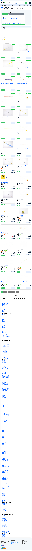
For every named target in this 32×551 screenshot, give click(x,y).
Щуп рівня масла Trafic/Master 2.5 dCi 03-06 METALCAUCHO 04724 (7, 199)
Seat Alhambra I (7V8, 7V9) (5, 486)
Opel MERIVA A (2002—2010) (6, 419)
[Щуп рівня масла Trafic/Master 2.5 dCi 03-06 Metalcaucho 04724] (8, 194)
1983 (9, 23)
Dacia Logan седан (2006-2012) (6, 337)
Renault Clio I (4, 451)
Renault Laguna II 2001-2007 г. (6, 463)
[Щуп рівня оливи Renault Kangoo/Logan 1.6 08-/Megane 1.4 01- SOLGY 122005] (8, 278)
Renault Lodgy (4, 466)
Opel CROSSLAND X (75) (5, 417)
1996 (14, 21)
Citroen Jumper (4, 329)
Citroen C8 (3, 325)
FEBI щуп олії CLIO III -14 (20, 248)
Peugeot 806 (4, 444)
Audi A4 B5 (3, 306)
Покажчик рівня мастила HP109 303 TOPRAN (23, 265)
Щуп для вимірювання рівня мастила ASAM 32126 (7, 67)
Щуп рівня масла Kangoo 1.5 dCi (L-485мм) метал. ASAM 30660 (7, 166)
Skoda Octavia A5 (4, 508)
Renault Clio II (4, 452)
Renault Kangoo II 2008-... (5, 461)
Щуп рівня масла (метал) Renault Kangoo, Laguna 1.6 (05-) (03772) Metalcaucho (22, 100)
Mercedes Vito (4, 400)
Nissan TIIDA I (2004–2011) (6, 410)
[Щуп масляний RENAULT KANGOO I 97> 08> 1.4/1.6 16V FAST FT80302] (8, 211)
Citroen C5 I (3, 323)
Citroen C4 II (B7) (4, 322)
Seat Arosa (3, 490)
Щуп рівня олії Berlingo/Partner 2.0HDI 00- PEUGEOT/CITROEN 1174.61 (7, 183)
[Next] (18, 293)
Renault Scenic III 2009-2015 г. (6, 479)
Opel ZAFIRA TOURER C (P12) (6, 426)
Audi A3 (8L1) (4, 303)
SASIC (3, 37)
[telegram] (1, 546)
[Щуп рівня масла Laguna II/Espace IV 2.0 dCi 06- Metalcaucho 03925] (23, 211)
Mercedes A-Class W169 (5, 377)
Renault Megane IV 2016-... (5, 475)
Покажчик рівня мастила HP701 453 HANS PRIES (23, 198)
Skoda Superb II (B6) (5, 513)
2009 (20, 20)
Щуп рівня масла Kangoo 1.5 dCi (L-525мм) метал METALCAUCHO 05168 (23, 51)
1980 (3, 23)
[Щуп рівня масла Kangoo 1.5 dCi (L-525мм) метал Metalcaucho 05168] (23, 47)
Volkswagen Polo (4, 526)
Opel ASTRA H (4, 414)
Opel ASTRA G (4, 413)
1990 (3, 21)
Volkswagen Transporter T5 (6, 532)
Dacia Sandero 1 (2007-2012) (6, 339)
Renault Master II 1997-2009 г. (6, 470)
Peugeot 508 (4, 442)
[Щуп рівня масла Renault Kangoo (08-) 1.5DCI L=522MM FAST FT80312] (8, 228)
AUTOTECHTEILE (5, 29)
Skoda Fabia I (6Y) (4, 504)
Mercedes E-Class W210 (5, 389)
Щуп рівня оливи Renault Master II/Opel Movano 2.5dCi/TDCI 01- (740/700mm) (23, 283)
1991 (5, 21)
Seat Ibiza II (3, 493)
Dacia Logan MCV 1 (4, 335)
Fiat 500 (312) (4, 342)
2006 (14, 20)
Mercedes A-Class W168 (5, 376)
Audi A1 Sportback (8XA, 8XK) (6, 302)
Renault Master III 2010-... (5, 471)
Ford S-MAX (3, 372)
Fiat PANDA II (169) (4, 352)
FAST (3, 30)
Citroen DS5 (3, 328)
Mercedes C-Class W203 (5, 381)
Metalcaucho (4, 32)
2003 (9, 20)
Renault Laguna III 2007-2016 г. (6, 464)
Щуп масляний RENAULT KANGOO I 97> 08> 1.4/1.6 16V (7, 216)
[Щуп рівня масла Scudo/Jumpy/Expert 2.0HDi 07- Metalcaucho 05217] (8, 144)
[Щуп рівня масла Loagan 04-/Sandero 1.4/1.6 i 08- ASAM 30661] (23, 112)
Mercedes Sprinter (4, 399)
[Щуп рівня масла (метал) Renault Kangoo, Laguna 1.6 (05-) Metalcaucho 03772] (23, 96)
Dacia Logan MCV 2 (4, 336)
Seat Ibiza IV (3, 495)
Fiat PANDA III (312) (5, 353)
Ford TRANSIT (4, 374)
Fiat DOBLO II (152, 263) (5, 346)
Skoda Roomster (4, 511)
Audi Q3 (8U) (4, 312)
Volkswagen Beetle (4, 516)
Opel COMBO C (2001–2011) (6, 415)
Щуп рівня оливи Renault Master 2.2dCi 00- (23, 232)
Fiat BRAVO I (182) (4, 344)
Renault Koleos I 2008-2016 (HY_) (6, 462)
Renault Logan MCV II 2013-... (6, 468)
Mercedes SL (4, 396)
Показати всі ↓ (4, 40)
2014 (11, 18)
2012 (7, 18)
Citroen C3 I (3, 319)
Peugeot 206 (4, 430)
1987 (16, 23)
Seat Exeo (3, 492)
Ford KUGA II (4, 370)
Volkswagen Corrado (5, 518)
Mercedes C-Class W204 (5, 382)
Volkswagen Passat (4, 525)
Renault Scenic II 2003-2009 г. (6, 478)
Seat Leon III (4, 499)
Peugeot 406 (4, 440)
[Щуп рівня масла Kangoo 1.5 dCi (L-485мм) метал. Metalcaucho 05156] (8, 112)
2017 (16, 18)
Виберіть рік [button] (4, 13)
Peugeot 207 (4, 431)
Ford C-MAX (3, 362)
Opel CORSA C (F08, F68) (5, 416)
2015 (13, 18)
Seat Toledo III (4, 501)
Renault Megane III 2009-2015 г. (6, 474)
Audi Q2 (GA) (4, 311)
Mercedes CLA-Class (5, 384)
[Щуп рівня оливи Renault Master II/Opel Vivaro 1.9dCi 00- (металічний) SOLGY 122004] (8, 261)
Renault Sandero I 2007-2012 (6, 476)
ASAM (3, 28)
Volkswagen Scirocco (5, 527)
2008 (18, 20)
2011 (5, 18)
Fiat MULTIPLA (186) (5, 351)
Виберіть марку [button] (12, 13)
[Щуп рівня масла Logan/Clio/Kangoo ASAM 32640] (23, 128)
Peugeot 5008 (4, 441)
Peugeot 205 (4, 429)
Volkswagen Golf (4, 520)
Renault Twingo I (4, 483)
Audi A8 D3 (3, 310)
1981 (5, 23)
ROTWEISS (4, 36)
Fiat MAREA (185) (4, 350)
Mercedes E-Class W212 (5, 391)
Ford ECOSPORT (4, 363)
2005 (13, 20)
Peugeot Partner (4, 448)
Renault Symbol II (4, 481)
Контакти (27, 0)
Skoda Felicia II (4, 506)
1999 (20, 21)
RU (3, 0)
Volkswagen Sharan (4, 528)
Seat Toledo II (4, 500)
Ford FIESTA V (4, 364)
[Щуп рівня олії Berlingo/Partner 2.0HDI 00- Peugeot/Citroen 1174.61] (8, 178)
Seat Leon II (3, 498)
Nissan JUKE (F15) (4, 403)
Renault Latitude (4, 465)
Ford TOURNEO (4, 373)
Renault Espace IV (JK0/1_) (5, 457)
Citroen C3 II (3, 320)
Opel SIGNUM (4, 422)
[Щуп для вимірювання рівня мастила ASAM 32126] (8, 63)
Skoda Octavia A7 (4, 509)
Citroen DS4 (3, 327)
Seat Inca (3, 497)
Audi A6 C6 (3, 309)
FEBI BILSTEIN (4, 31)
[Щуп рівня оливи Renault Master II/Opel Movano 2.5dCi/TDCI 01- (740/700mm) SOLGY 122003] (23, 278)
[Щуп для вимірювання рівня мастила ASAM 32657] (23, 79)
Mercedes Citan (4, 383)
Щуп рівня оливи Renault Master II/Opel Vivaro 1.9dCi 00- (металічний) (7, 266)
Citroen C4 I (3, 321)
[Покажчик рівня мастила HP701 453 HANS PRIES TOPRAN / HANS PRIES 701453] (23, 194)
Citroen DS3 (3, 326)
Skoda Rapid (3, 510)
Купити (3, 57)
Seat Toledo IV (4, 502)
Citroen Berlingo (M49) (5, 316)
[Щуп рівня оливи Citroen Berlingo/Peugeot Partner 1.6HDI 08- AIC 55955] (8, 79)
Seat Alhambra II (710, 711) (5, 487)
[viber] (3, 546)
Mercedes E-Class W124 (5, 388)
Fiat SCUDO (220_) (4, 356)
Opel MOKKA (4, 420)
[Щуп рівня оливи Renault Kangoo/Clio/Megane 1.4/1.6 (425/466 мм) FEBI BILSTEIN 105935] (8, 128)
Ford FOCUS (3, 366)
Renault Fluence (4, 458)
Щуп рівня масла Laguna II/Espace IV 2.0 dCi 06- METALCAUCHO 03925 (23, 216)
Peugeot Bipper (4, 446)
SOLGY (3, 38)
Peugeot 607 (4, 443)
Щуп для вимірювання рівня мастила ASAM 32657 (23, 83)
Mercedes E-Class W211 (5, 390)
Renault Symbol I (4, 480)
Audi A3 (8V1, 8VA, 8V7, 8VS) (6, 305)
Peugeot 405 (4, 439)
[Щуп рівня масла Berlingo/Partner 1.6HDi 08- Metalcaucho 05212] (8, 47)
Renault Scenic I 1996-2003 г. (6, 477)
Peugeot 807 (4, 445)
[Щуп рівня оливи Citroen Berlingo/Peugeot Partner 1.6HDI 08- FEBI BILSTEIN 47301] (8, 96)
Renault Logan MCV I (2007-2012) (6, 467)
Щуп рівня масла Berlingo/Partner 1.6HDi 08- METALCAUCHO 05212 (7, 51)
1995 (13, 21)
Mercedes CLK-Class (5, 386)
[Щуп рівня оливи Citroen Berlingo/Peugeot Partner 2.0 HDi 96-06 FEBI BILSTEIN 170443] (23, 144)
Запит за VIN (13, 545)
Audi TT (3, 313)
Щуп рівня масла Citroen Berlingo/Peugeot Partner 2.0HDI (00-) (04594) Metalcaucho (23, 67)
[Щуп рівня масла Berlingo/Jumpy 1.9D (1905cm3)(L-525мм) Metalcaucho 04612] (23, 161)
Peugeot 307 (4, 435)
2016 (14, 18)
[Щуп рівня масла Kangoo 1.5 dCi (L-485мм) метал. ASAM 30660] (8, 161)
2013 (9, 18)
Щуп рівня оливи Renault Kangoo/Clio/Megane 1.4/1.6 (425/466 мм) (7, 133)
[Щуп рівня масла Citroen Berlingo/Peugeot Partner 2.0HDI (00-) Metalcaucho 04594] (23, 63)
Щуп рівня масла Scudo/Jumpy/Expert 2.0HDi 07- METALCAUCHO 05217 (8, 149)
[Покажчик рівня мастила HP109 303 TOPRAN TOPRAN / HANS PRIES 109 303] (23, 261)
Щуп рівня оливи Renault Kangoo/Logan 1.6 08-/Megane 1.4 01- (7, 283)
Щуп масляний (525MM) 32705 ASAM (22, 182)
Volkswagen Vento (4, 533)
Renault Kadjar (4, 459)
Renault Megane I (4, 472)
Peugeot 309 (4, 437)
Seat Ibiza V (3, 496)
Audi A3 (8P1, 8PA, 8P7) (5, 304)
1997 (16, 21)
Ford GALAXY (4, 368)
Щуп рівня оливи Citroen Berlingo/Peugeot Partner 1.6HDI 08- (7, 83)
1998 (18, 21)
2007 (16, 20)
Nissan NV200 (4, 407)
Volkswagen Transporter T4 (6, 531)
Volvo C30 (3, 535)
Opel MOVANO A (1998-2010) (6, 421)
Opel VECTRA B (4, 423)
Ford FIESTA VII (4, 365)
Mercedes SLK (4, 397)
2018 (18, 18)
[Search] (26, 3)
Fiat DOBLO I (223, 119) (5, 345)
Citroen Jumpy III (4, 331)
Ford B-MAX (3, 361)
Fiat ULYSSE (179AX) (5, 359)
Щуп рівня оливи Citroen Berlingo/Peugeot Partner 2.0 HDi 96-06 (23, 149)
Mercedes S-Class (4, 395)
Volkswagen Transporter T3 (6, 530)
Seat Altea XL (4, 489)
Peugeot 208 (4, 432)
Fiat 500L (3, 343)
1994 (11, 21)
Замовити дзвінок (13, 544)
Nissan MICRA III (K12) (5, 404)
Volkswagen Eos (4, 519)
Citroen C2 (3, 318)
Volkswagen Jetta (4, 521)
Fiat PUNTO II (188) (4, 354)
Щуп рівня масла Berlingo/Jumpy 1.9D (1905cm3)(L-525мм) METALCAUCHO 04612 (23, 166)
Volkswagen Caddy (4, 517)
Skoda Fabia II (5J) (4, 505)
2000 (3, 20)
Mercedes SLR (4, 398)
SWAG (3, 39)
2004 (11, 20)
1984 (11, 23)
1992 (7, 21)
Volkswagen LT (4, 522)
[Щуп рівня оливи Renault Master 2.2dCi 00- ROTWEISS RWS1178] (23, 228)
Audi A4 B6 (3, 307)
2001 (5, 20)
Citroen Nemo (4, 332)
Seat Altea (3, 488)
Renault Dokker (4, 455)
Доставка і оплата (22, 0)
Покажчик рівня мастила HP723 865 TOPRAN (7, 248)
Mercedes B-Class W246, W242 (6, 380)
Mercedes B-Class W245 (5, 379)
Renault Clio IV (4, 454)
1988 (18, 23)
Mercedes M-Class (4, 394)
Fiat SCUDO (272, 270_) (5, 357)
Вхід (30, 0)
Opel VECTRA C (4, 424)
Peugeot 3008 (4, 433)
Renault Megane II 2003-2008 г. (6, 473)
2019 (20, 18)
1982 (7, 23)
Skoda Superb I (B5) (4, 512)
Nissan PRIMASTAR (4, 408)
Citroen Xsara (4, 333)
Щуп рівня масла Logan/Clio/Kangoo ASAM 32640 (24, 132)
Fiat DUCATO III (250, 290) (5, 347)
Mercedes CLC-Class (5, 385)
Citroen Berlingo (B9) (5, 315)
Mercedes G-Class (4, 392)
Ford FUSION (4, 367)
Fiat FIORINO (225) (4, 348)
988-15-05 (12, 2)
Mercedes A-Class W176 (5, 378)
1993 (9, 21)
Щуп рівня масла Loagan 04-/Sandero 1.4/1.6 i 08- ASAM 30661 (23, 116)
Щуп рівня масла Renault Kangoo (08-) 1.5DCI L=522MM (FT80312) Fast (7, 233)
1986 (14, 23)
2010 (3, 18)
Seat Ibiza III (3, 494)
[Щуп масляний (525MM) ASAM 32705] (23, 178)
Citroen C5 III (4, 324)
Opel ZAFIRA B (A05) (5, 425)
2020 (3, 16)
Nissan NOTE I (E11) (5, 405)
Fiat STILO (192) (4, 358)
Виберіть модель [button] (20, 13)
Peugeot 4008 (4, 438)
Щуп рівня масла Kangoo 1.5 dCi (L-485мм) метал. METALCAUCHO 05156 (7, 116)
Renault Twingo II (4, 484)
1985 (13, 23)
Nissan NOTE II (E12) (5, 406)
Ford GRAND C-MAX (5, 369)
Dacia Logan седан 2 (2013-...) (6, 338)
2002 (7, 20)
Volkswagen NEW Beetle (5, 524)
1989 (20, 23)
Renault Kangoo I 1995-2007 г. (6, 460)
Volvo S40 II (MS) (4, 536)
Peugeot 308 (4, 436)
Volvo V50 (3, 537)
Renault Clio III (4, 453)
